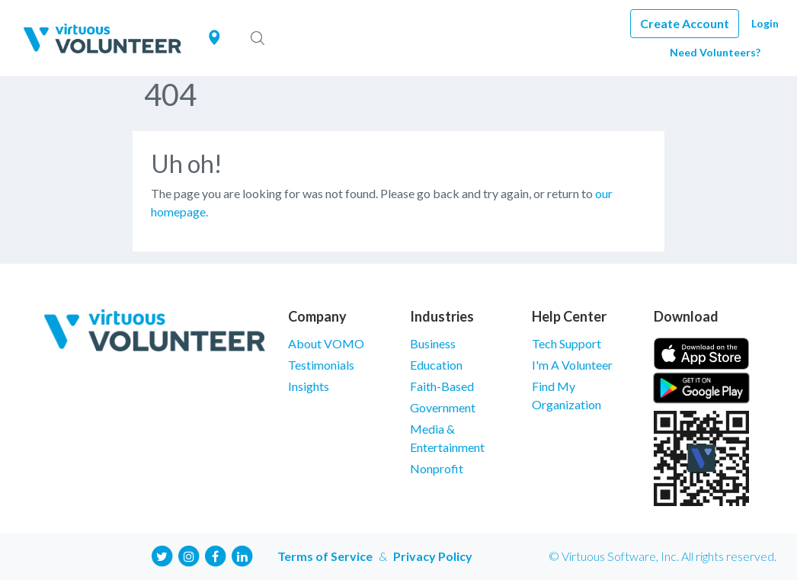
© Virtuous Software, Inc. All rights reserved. (662, 556)
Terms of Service (325, 556)
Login (765, 23)
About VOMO (326, 343)
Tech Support (566, 343)
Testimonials (321, 364)
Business (433, 343)
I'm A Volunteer (572, 364)
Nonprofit (436, 468)
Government (442, 407)
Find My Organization (566, 395)
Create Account (684, 23)
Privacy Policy (432, 556)
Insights (308, 386)
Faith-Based (442, 386)
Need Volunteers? (715, 52)
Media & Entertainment (447, 437)
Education (436, 364)
